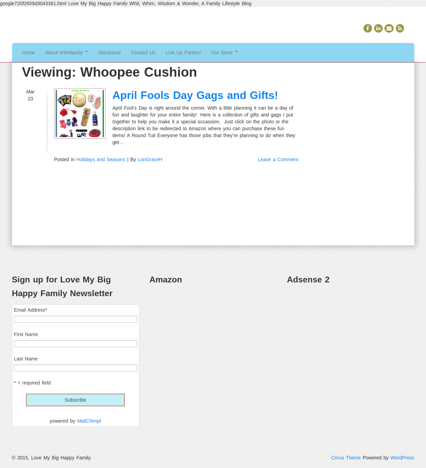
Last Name (26, 358)
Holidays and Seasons (100, 159)
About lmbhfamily (66, 52)
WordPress (402, 457)
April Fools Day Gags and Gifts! (195, 95)
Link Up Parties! (183, 52)
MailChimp (88, 421)
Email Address (30, 310)
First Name (26, 334)
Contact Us (143, 52)
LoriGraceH (150, 159)
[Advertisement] (350, 339)
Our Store (224, 52)
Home (28, 52)
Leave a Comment (278, 159)
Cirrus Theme (346, 457)
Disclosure (109, 52)
